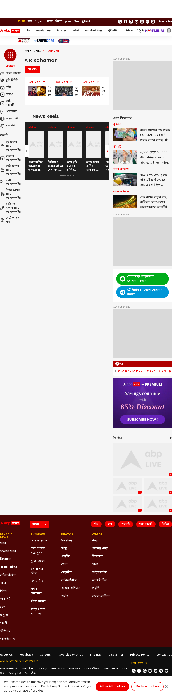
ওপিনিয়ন (8, 111)
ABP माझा (74, 669)
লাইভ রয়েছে (10, 73)
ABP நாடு (15, 673)
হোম (27, 31)
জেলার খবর (43, 31)
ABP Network (8, 669)
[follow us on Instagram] (142, 21)
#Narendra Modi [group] (131, 370)
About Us (6, 655)
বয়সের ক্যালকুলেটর (10, 158)
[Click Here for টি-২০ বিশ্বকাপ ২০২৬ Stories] (44, 40)
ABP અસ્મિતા (91, 669)
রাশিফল (128, 31)
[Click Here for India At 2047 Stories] (64, 40)
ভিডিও (6, 94)
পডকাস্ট (7, 125)
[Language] (39, 524)
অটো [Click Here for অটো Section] (3, 623)
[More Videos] (169, 437)
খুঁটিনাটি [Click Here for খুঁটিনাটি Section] (5, 631)
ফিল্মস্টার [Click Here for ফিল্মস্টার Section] (37, 581)
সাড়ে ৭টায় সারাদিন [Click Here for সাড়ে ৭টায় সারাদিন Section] (38, 611)
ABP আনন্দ (58, 669)
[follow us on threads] (131, 21)
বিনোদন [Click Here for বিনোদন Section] (5, 559)
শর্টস (5, 87)
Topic (36, 51)
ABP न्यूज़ (42, 669)
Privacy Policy (139, 655)
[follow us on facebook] (125, 21)
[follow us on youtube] (136, 21)
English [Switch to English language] (39, 21)
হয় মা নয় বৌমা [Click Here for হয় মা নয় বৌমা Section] (37, 571)
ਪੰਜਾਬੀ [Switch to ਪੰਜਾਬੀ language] (58, 21)
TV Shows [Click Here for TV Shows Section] (38, 534)
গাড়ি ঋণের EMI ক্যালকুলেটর (10, 170)
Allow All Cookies (112, 686)
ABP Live (27, 669)
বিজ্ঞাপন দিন (165, 21)
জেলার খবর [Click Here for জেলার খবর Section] (8, 551)
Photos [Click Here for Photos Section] (67, 534)
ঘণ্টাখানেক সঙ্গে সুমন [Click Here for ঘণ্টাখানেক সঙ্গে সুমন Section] (38, 550)
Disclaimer (115, 655)
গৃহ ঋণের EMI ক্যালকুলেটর (10, 146)
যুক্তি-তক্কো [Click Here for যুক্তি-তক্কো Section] (38, 561)
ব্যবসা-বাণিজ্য (93, 31)
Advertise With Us (70, 655)
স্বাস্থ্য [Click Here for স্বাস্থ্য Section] (3, 583)
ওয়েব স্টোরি (10, 118)
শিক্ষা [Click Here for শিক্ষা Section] (3, 591)
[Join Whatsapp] (153, 21)
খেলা (76, 31)
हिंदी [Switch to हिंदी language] (30, 21)
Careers (45, 655)
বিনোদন (62, 31)
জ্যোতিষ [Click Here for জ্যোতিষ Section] (66, 572)
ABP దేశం (30, 673)
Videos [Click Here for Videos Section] (97, 534)
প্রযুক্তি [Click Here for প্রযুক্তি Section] (4, 615)
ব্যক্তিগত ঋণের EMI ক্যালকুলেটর (10, 208)
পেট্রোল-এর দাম (9, 220)
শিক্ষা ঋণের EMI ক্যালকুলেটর (10, 194)
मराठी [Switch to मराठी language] (49, 21)
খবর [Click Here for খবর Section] (3, 543)
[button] (10, 58)
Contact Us (164, 655)
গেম (110, 524)
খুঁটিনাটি (112, 31)
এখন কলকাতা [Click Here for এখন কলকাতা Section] (36, 591)
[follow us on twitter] (120, 21)
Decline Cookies (147, 686)
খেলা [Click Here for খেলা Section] (3, 607)
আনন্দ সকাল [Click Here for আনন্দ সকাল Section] (39, 541)
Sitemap (96, 655)
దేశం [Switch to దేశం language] (76, 21)
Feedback (26, 655)
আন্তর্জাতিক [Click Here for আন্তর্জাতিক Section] (8, 639)
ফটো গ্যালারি (7, 103)
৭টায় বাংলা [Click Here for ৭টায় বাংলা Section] (38, 601)
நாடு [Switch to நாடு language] (68, 21)
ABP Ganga (110, 669)
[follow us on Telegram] (147, 21)
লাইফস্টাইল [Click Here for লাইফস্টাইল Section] (8, 575)
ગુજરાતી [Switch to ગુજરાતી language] (86, 21)
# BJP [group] (151, 370)
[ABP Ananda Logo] (10, 31)
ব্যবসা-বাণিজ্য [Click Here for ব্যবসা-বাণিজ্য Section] (9, 567)
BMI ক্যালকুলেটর (10, 182)
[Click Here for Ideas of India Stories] (24, 40)
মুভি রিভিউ (9, 80)
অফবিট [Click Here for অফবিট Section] (5, 599)
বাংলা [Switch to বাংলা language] (21, 21)
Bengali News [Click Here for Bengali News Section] (6, 536)
